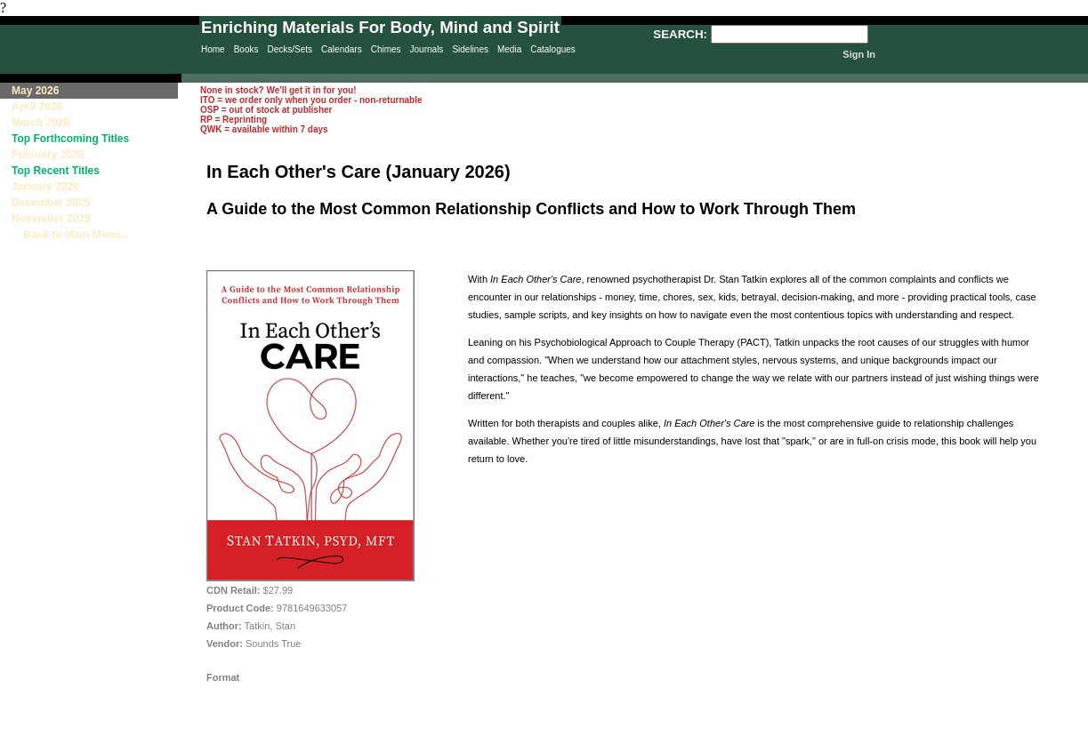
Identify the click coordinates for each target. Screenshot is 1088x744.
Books (246, 49)
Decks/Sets (289, 49)
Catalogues (553, 49)
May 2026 (35, 90)
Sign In (858, 54)
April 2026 (37, 106)
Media (509, 49)
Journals (427, 49)
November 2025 (51, 218)
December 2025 (51, 202)
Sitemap (554, 736)
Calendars (341, 49)
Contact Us (632, 736)
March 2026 (40, 122)
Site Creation (1056, 736)
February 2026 (48, 154)
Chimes (386, 49)
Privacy (481, 736)
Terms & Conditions (721, 736)
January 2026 (45, 186)
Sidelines (470, 49)
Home (213, 49)
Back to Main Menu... (70, 234)
